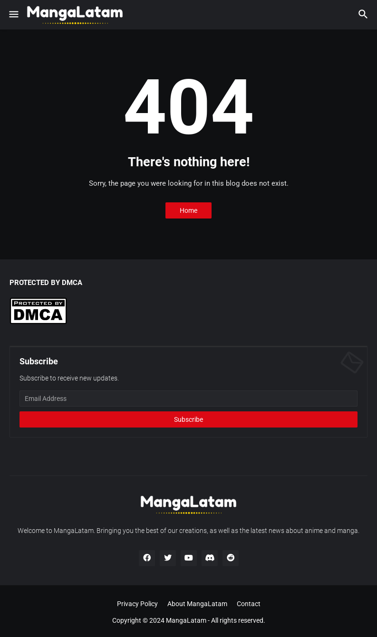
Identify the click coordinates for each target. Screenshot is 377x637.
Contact (249, 604)
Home (188, 210)
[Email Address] (188, 398)
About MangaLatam (197, 604)
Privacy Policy (137, 604)
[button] (13, 15)
